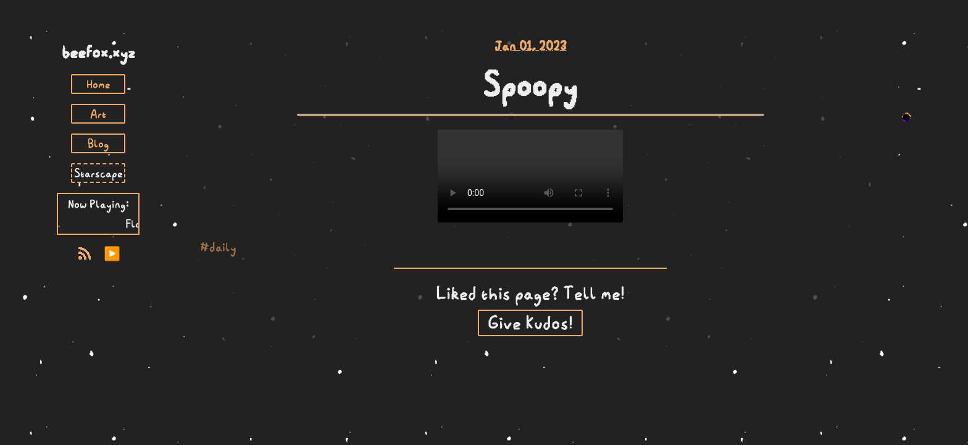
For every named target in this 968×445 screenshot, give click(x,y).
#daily (218, 247)
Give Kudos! (530, 323)
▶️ (112, 254)
